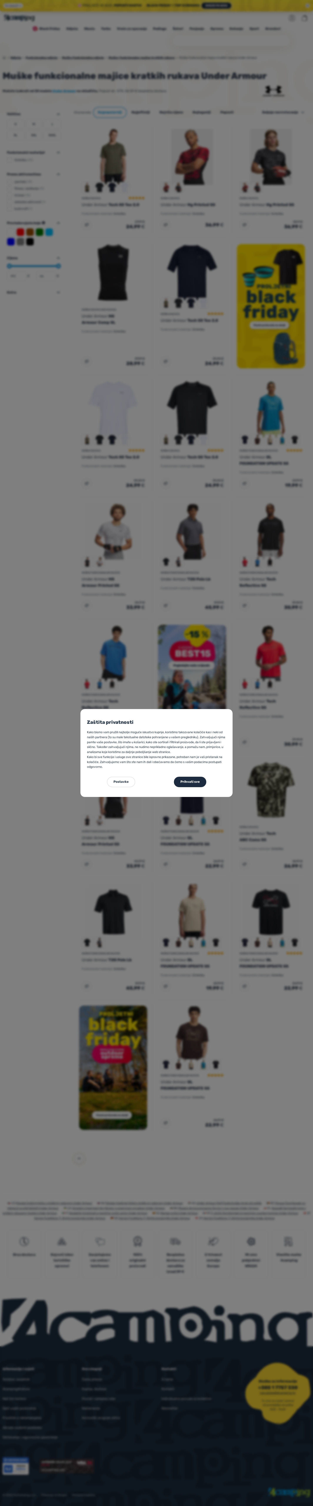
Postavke (121, 782)
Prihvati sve (190, 782)
